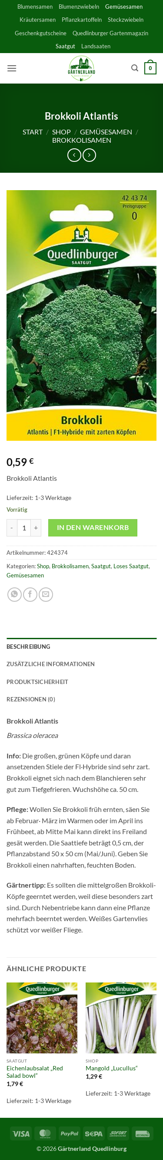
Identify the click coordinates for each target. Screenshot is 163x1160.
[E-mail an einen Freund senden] (46, 594)
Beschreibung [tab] (28, 646)
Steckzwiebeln (125, 19)
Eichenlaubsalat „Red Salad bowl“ (35, 1072)
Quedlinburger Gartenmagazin (110, 33)
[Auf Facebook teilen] (30, 594)
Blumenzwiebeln (79, 6)
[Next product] (74, 155)
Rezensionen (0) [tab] (31, 699)
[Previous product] (89, 155)
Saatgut (65, 46)
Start (33, 131)
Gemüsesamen (124, 6)
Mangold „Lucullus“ (112, 1068)
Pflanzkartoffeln (82, 19)
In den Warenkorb (93, 527)
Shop (61, 131)
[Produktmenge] (24, 527)
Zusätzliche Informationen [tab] (51, 663)
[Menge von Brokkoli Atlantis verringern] (12, 527)
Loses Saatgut (131, 566)
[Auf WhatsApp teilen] (14, 594)
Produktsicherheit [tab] (37, 681)
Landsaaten (95, 46)
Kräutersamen (38, 19)
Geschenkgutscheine (41, 33)
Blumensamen (35, 6)
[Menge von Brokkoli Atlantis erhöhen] (36, 527)
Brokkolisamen (81, 140)
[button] (12, 68)
